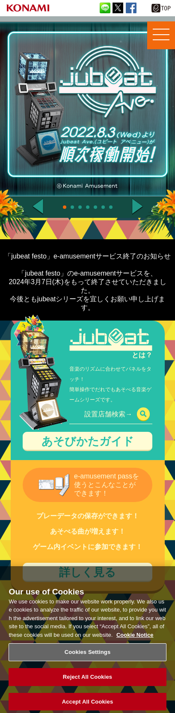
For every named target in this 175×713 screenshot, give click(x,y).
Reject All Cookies (87, 681)
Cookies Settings (88, 656)
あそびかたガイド (88, 441)
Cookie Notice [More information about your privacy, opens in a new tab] (135, 639)
